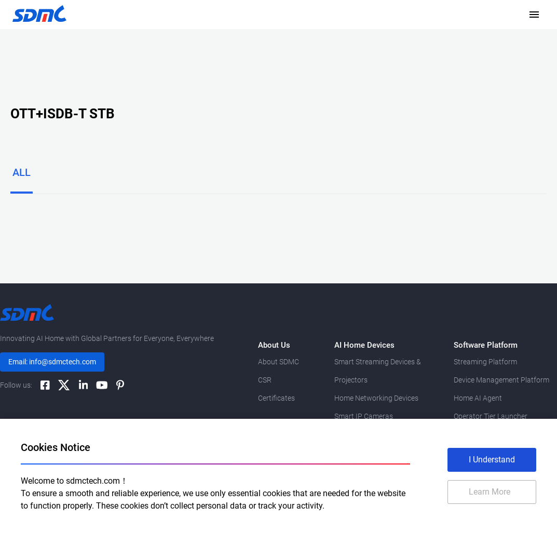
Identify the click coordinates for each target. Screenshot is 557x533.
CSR (264, 380)
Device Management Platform (501, 380)
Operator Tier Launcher (490, 416)
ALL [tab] (21, 172)
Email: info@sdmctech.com (52, 362)
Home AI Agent (478, 398)
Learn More (489, 492)
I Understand (492, 459)
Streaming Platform (485, 362)
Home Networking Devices (376, 398)
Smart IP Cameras (363, 416)
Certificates (276, 398)
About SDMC (278, 362)
